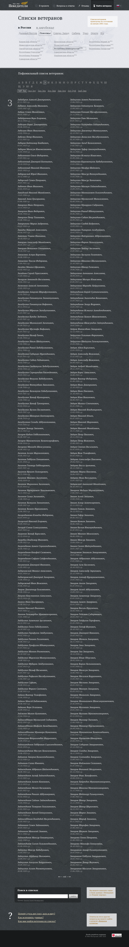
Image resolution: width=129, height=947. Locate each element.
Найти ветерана (102, 5)
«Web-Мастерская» (92, 936)
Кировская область (28, 41)
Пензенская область (63, 41)
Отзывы (84, 5)
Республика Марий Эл (99, 41)
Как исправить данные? (31, 917)
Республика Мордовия (100, 45)
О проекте (42, 5)
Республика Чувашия (29, 55)
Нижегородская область (30, 45)
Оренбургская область (29, 48)
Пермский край (61, 45)
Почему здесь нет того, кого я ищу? (36, 913)
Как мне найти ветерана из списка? (37, 921)
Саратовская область (64, 52)
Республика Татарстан (99, 48)
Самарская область (28, 59)
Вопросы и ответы (64, 5)
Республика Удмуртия (29, 52)
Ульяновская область (64, 55)
